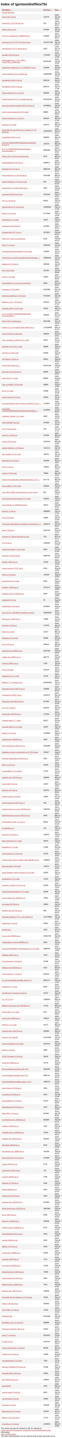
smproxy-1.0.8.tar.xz (9, 435)
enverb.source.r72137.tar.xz (12, 568)
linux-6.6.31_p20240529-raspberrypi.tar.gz (18, 613)
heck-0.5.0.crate (8, 632)
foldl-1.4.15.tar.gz (8, 765)
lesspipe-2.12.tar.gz (9, 625)
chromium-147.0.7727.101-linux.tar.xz (16, 42)
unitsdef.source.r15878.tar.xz (13, 1132)
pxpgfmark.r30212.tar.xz (11, 1170)
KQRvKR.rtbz (7, 1316)
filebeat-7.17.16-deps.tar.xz (12, 682)
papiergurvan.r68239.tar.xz (12, 739)
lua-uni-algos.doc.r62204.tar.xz (13, 898)
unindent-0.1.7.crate (9, 987)
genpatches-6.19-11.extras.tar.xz (14, 49)
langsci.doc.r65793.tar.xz (11, 714)
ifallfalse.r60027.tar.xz (10, 955)
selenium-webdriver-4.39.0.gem (14, 296)
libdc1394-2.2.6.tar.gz (10, 1113)
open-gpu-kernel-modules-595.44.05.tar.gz (18, 106)
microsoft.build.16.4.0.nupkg (12, 1044)
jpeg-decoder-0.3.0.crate (11, 866)
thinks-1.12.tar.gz (8, 1050)
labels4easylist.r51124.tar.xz (12, 1107)
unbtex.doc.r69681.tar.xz (11, 657)
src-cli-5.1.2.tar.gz (8, 708)
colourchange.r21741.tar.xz (12, 1278)
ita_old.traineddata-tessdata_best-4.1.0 (17, 980)
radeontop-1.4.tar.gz (9, 923)
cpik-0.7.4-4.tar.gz (9, 1335)
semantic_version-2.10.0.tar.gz (13, 885)
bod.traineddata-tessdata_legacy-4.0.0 (16, 1082)
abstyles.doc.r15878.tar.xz (12, 1291)
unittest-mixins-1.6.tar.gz (11, 796)
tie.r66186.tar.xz (8, 828)
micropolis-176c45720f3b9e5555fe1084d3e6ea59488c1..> (20, 410)
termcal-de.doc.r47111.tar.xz (13, 1158)
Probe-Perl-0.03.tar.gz (10, 1354)
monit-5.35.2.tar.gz (9, 441)
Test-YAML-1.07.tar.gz (10, 1310)
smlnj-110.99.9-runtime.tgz (12, 334)
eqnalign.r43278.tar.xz (10, 1259)
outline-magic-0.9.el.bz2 (11, 1392)
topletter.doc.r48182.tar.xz (12, 1139)
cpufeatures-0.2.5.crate (11, 879)
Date (56, 10)
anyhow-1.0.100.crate (10, 353)
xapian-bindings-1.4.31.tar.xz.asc (14, 182)
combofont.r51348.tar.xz (11, 1094)
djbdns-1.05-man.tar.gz (11, 1418)
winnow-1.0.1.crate (9, 125)
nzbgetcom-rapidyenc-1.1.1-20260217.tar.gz (19, 68)
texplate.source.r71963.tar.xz (13, 594)
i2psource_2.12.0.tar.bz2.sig (12, 23)
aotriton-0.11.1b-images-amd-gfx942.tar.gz (18, 327)
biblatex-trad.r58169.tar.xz (12, 968)
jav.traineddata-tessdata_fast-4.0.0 (15, 1075)
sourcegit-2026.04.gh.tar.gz (12, 194)
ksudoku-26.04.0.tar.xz (10, 55)
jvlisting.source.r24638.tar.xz (13, 1228)
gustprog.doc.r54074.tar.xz (12, 1031)
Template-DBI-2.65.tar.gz (11, 1373)
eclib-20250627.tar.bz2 (10, 423)
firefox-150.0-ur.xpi (9, 30)
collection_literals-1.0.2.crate (13, 416)
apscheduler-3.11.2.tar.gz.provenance (16, 283)
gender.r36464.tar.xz (10, 1240)
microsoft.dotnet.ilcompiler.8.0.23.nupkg (17, 251)
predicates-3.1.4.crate (10, 220)
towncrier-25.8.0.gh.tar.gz (11, 372)
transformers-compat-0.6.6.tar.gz (14, 993)
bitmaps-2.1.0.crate (9, 1025)
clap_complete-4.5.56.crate (12, 385)
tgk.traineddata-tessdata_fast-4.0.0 (15, 1069)
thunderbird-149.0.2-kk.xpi (12, 80)
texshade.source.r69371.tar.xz (13, 689)
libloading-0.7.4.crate (10, 847)
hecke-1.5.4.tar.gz (9, 575)
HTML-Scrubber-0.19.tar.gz (12, 1056)
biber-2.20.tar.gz (8, 530)
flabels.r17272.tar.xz (9, 1246)
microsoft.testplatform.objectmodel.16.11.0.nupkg (20, 949)
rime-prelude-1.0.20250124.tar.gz (14, 505)
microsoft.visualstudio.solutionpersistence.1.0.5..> (21, 480)
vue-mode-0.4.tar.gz (9, 784)
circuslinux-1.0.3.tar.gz (10, 1424)
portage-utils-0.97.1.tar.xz (11, 232)
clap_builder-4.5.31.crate (11, 486)
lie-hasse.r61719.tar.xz (10, 904)
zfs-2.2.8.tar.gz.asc (9, 429)
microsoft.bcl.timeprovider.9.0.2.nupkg (16, 499)
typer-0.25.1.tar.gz (9, 17)
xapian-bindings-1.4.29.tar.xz (13, 448)
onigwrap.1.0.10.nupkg (10, 289)
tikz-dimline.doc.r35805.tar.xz (13, 1151)
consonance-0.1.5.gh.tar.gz (12, 854)
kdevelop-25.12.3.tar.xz (11, 169)
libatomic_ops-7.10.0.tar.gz (12, 302)
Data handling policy (8, 1434)
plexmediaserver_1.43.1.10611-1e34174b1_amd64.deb (14, 61)
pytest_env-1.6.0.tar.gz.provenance (15, 156)
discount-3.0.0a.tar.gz (10, 835)
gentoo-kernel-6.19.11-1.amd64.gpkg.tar (17, 99)
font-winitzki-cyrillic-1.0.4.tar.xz (13, 822)
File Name (6, 10)
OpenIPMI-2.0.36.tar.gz (11, 606)
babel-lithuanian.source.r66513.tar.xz (16, 815)
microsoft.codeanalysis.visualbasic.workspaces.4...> (22, 524)
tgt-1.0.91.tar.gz (8, 644)
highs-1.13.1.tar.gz (9, 213)
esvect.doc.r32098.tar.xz (11, 1253)
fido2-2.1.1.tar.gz (8, 245)
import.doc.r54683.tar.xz (11, 1018)
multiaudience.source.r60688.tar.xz (15, 942)
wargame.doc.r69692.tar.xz (12, 651)
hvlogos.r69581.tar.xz (10, 663)
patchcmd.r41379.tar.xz (11, 1196)
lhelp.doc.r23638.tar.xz (10, 1221)
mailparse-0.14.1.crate (10, 676)
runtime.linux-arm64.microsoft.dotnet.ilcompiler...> (21, 258)
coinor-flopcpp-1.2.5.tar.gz (12, 974)
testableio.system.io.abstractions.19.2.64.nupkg (20, 752)
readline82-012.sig (9, 600)
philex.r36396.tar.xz (9, 1190)
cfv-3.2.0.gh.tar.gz (9, 201)
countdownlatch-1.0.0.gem (12, 1361)
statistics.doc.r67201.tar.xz (12, 777)
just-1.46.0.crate (8, 270)
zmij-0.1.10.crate (8, 277)
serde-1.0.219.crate (9, 473)
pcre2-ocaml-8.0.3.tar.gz (11, 397)
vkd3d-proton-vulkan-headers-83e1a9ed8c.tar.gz (20, 860)
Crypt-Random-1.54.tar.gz (12, 961)
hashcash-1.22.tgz (9, 1405)
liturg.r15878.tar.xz (9, 1215)
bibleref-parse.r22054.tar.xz (12, 1285)
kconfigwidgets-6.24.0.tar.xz (12, 163)
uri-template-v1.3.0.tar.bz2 (12, 771)
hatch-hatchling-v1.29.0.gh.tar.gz (14, 175)
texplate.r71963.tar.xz (10, 587)
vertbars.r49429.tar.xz (10, 1126)
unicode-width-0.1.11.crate (12, 727)
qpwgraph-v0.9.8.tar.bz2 (11, 226)
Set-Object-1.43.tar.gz (10, 359)
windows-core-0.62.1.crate (12, 347)
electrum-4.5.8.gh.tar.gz (11, 556)
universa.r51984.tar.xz (10, 1063)
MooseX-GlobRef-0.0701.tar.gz (14, 1367)
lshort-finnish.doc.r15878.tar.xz (13, 1208)
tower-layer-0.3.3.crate (10, 581)
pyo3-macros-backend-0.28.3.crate (15, 112)
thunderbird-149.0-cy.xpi (11, 137)
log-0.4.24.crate (8, 518)
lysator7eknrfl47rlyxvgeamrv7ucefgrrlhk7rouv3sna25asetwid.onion (26, 1430)
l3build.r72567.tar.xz (9, 562)
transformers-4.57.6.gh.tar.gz (13, 207)
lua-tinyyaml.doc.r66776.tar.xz (13, 803)
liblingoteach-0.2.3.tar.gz (11, 1411)
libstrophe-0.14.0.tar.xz (10, 461)
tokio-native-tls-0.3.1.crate (12, 841)
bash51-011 (6, 930)
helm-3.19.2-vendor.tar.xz (11, 321)
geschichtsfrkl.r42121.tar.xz (12, 1234)
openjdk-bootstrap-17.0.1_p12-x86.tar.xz (17, 917)
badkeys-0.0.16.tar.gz (10, 264)
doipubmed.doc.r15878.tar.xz (13, 1272)
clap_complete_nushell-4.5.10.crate (15, 340)
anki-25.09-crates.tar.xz (11, 365)
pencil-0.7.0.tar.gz (8, 511)
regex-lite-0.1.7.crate (10, 378)
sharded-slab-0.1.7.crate (11, 720)
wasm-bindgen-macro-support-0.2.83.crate (18, 873)
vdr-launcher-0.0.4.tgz (10, 1399)
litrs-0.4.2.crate (7, 391)
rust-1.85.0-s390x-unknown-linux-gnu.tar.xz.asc (20, 492)
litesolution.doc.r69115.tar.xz (13, 701)
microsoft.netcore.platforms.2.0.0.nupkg (17, 1297)
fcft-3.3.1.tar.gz (7, 467)
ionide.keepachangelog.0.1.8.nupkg (15, 892)
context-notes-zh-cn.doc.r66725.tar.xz (16, 809)
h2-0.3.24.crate (8, 670)
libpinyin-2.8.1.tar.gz (9, 790)
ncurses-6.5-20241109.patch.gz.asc (15, 537)
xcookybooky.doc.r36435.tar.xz (13, 1120)
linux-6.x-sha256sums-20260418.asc (16, 36)
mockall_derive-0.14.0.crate (12, 308)
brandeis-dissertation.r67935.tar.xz (15, 758)
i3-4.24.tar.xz (7, 543)
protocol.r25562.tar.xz (10, 1177)
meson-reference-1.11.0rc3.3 (13, 93)
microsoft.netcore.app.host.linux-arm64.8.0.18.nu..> (21, 403)
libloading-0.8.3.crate (10, 638)
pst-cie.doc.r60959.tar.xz (11, 936)
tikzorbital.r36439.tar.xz (11, 1145)
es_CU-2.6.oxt (7, 999)
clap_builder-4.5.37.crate (11, 454)
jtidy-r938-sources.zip (10, 1380)
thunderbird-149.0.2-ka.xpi (12, 87)
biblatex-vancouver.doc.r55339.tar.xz (16, 1006)
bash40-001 (6, 1386)
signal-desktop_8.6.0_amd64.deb (14, 74)
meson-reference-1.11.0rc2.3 (13, 118)
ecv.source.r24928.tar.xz (11, 1266)
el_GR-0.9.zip (7, 1342)
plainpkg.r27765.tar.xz (10, 1183)
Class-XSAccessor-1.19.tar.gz (13, 1348)
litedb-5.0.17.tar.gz (9, 733)
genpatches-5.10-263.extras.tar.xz (15, 188)
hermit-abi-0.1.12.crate (10, 1012)
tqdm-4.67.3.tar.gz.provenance (13, 239)
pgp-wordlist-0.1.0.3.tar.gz (12, 1101)
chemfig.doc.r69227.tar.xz (12, 695)
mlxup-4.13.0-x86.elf (10, 1037)
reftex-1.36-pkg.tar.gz (10, 1304)
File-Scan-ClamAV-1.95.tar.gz (13, 1329)
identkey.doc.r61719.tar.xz (12, 911)
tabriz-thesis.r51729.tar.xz (12, 1088)
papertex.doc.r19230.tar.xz (12, 1202)
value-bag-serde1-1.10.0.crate (13, 549)
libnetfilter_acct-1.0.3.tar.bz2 (12, 1323)
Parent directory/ (8, 12)
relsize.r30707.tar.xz (9, 1164)
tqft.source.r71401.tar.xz (11, 619)
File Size (46, 10)
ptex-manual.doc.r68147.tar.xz (13, 746)
